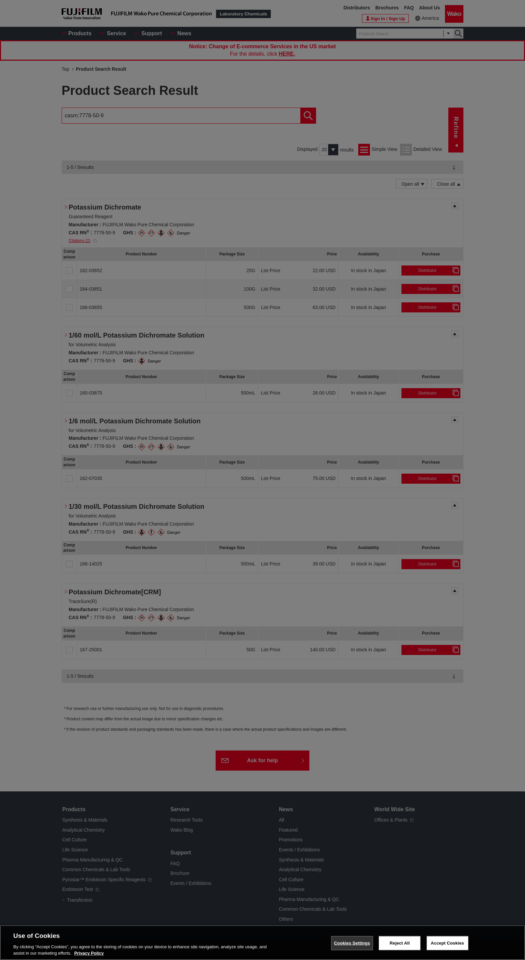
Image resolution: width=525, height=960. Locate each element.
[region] (262, 942)
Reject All (400, 943)
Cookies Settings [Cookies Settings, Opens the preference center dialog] (352, 943)
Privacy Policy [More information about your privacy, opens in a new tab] (89, 953)
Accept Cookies (447, 943)
